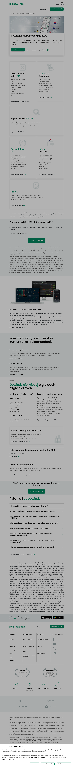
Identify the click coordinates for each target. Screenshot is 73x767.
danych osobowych (8, 759)
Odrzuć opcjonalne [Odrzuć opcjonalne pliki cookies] (48, 764)
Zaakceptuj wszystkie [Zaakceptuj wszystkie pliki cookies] (64, 764)
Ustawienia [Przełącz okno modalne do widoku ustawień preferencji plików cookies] (35, 764)
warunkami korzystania (38, 757)
